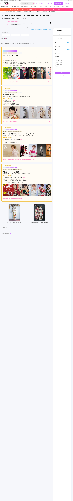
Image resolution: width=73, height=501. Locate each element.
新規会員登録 (58, 3)
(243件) (10, 175)
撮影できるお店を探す (25, 6)
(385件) (10, 137)
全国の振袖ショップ (19, 11)
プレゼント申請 (39, 3)
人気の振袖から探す (15, 6)
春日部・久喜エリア (15, 35)
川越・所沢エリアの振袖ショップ (35, 11)
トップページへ (70, 0)
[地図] (15, 60)
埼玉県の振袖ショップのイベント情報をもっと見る (41, 29)
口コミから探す (34, 6)
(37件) (10, 98)
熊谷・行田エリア (25, 35)
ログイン (67, 3)
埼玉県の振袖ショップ (27, 11)
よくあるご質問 (48, 3)
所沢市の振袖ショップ (45, 11)
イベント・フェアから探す (54, 6)
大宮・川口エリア (6, 35)
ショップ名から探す (43, 6)
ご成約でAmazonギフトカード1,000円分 (9, 90)
